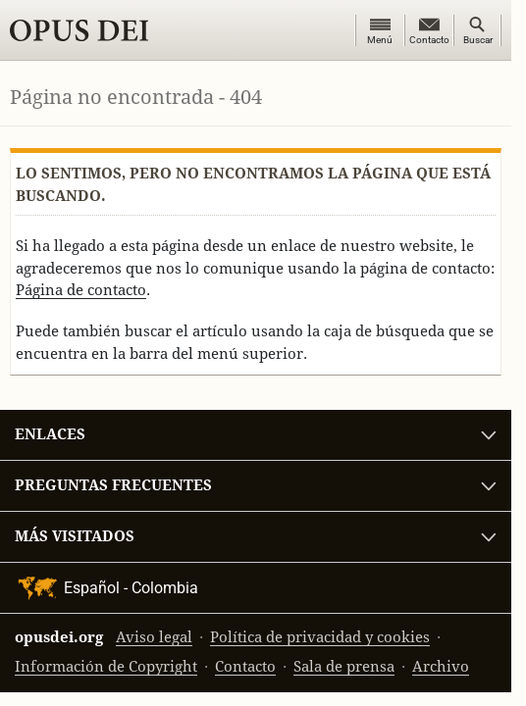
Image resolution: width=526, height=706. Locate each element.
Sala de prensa (343, 666)
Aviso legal (154, 637)
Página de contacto (81, 289)
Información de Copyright (106, 666)
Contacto (245, 666)
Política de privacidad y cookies (320, 637)
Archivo (440, 666)
